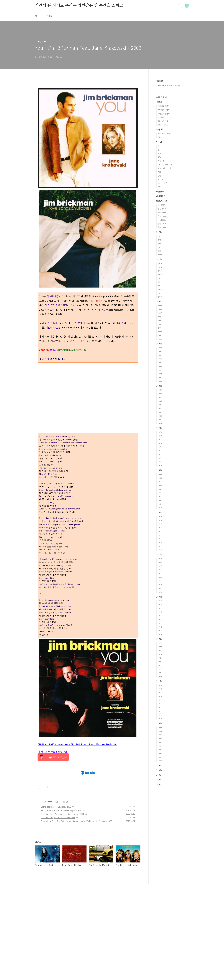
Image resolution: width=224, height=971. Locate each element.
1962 (160, 500)
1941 (160, 588)
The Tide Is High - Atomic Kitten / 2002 (58, 905)
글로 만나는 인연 (164, 168)
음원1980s (162, 219)
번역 (159, 186)
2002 (50, 889)
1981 (160, 419)
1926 (160, 654)
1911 (160, 714)
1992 (160, 373)
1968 (160, 478)
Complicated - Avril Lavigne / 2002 (56, 894)
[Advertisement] (88, 786)
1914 (160, 703)
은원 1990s (162, 216)
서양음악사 (162, 117)
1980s (159, 385)
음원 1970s (162, 223)
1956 (160, 527)
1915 (160, 700)
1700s (159, 770)
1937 (160, 608)
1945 (160, 573)
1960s (159, 470)
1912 (160, 711)
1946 (160, 569)
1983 (160, 412)
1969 (160, 474)
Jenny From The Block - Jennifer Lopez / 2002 (61, 898)
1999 (160, 347)
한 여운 (160, 179)
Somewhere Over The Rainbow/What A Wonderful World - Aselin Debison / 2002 (76, 908)
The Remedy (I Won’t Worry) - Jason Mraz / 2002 (62, 901)
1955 (160, 531)
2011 (160, 293)
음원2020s (162, 205)
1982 (160, 416)
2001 (160, 335)
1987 (160, 397)
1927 (160, 650)
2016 (160, 274)
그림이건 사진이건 (165, 164)
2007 (160, 313)
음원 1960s (162, 227)
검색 (180, 6)
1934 (160, 619)
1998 (160, 351)
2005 (160, 320)
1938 (160, 604)
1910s (159, 681)
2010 (160, 296)
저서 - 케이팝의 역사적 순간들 (168, 85)
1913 (160, 707)
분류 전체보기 (162, 97)
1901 (160, 757)
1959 (160, 516)
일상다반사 (162, 160)
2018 (160, 267)
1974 (160, 450)
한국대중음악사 (164, 106)
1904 (160, 746)
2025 (160, 236)
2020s (159, 231)
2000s (43, 889)
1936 (160, 612)
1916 (160, 696)
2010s (159, 259)
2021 (160, 251)
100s (158, 784)
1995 (160, 362)
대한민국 (160, 191)
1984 (160, 408)
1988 (160, 393)
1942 (160, 584)
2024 (160, 239)
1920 (160, 676)
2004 (160, 324)
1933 (160, 623)
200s (158, 779)
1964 (160, 492)
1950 (160, 549)
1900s (159, 723)
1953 (160, 538)
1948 (160, 562)
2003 (160, 327)
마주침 (159, 141)
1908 (160, 731)
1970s (159, 428)
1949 (160, 558)
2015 (160, 278)
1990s (159, 343)
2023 (160, 243)
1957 (160, 523)
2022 (160, 247)
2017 (160, 270)
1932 (160, 626)
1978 (160, 435)
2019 (160, 263)
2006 (160, 316)
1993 (160, 370)
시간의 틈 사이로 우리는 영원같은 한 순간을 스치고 (79, 6)
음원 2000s (162, 212)
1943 (160, 581)
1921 (160, 672)
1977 (160, 439)
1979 (160, 432)
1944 (160, 577)
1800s (159, 765)
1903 (160, 749)
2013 (160, 285)
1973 (160, 454)
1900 (160, 760)
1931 (160, 630)
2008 (160, 309)
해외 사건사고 (163, 124)
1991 (160, 377)
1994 (160, 366)
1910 (160, 718)
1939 (160, 600)
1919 (160, 685)
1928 (160, 646)
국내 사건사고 (163, 121)
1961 (160, 504)
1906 (160, 738)
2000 (160, 339)
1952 (160, 542)
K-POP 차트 (162, 183)
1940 (160, 592)
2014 (160, 282)
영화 (159, 172)
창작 (159, 157)
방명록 (49, 15)
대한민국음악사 (164, 113)
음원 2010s (162, 208)
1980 (160, 423)
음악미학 (160, 129)
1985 (160, 404)
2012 (160, 289)
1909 (160, 727)
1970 (160, 465)
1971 (160, 461)
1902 (160, 753)
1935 (160, 615)
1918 (160, 688)
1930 (160, 634)
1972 (160, 458)
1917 (160, 692)
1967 (160, 481)
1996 (160, 358)
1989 (160, 389)
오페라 (160, 153)
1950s (159, 512)
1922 (160, 669)
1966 (160, 485)
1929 (160, 643)
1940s (159, 554)
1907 (160, 734)
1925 (160, 657)
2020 (160, 254)
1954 (160, 535)
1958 (160, 520)
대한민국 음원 (162, 200)
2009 (160, 305)
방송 (159, 175)
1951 (160, 546)
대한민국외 (161, 196)
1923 (160, 665)
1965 (160, 489)
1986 (160, 401)
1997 (160, 355)
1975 (160, 447)
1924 (160, 661)
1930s (159, 596)
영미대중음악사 (164, 110)
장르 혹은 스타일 (164, 133)
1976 (160, 443)
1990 (160, 381)
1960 (160, 507)
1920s (159, 638)
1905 (160, 742)
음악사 (159, 102)
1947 (160, 566)
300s (158, 774)
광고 (159, 149)
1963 (160, 496)
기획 (159, 137)
